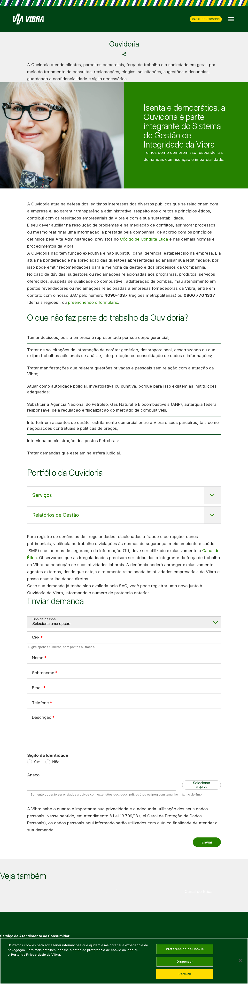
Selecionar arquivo (201, 785)
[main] (124, 961)
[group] (49, 891)
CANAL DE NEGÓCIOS (206, 19)
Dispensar (185, 961)
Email (37, 687)
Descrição (41, 717)
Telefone (40, 702)
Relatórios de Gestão (55, 515)
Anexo (33, 775)
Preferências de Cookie (185, 949)
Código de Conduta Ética (144, 239)
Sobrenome (43, 672)
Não (56, 762)
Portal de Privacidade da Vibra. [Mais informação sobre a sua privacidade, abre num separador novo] (36, 954)
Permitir (184, 974)
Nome (37, 657)
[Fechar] (240, 960)
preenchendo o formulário (93, 302)
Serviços (42, 495)
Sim (37, 762)
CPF (35, 637)
